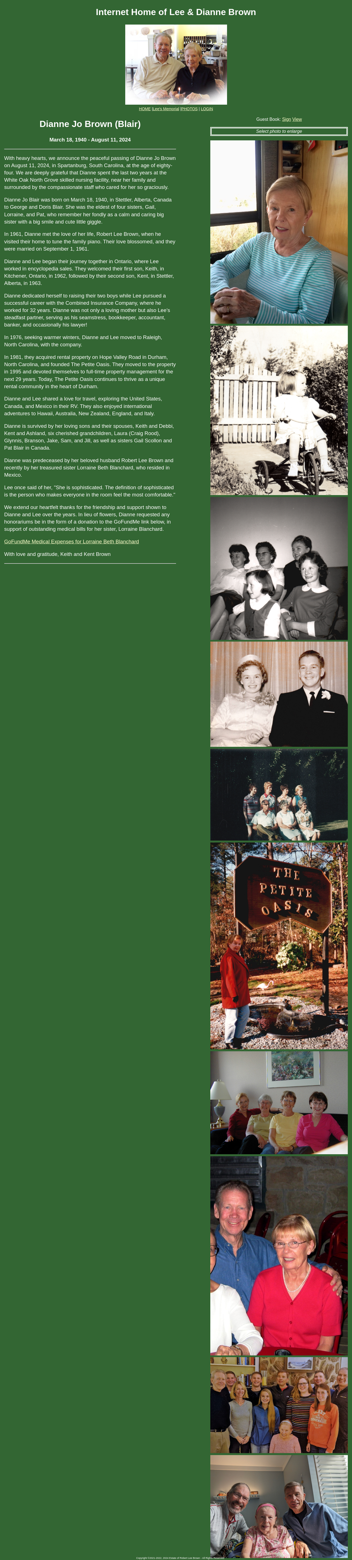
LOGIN (207, 109)
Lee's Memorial (166, 109)
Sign (286, 119)
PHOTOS (189, 109)
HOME (145, 109)
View (297, 119)
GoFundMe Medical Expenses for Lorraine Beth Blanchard (71, 541)
